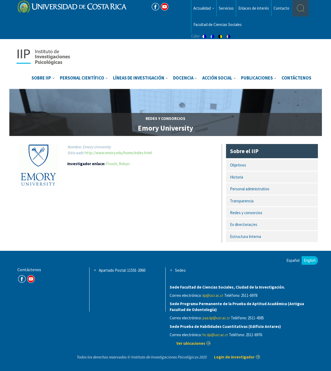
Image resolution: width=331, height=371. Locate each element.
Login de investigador (234, 356)
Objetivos (238, 165)
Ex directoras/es (243, 224)
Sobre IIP (43, 78)
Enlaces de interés (253, 8)
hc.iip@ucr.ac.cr (215, 334)
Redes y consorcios (246, 212)
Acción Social (219, 78)
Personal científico (84, 78)
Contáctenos (296, 78)
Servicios (226, 8)
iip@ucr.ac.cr (213, 295)
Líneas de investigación (140, 78)
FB (155, 7)
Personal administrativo (249, 188)
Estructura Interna (245, 236)
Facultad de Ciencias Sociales (217, 24)
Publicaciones (258, 78)
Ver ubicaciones (190, 343)
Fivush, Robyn (118, 163)
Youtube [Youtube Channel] (165, 7)
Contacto (281, 8)
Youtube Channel (31, 279)
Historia (236, 177)
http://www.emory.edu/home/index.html (118, 152)
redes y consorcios (165, 118)
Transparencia (242, 200)
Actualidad (203, 8)
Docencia (185, 78)
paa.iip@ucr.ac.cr (216, 317)
